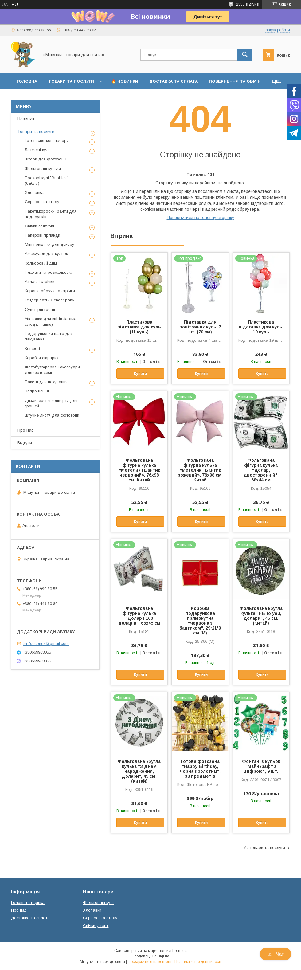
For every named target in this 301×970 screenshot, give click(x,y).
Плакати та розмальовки (49, 272)
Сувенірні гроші (40, 309)
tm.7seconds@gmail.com (46, 643)
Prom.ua (179, 950)
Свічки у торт (95, 925)
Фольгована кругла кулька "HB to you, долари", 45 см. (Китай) (261, 616)
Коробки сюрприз (41, 357)
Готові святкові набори (47, 140)
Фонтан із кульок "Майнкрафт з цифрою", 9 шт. (261, 766)
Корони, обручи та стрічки (50, 291)
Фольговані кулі (98, 902)
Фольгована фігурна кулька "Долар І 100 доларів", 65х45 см (139, 616)
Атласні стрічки (39, 281)
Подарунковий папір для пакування (49, 336)
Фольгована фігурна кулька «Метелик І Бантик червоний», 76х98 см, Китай (139, 470)
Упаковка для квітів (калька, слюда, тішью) (52, 321)
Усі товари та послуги (264, 847)
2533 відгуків (247, 4)
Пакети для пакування (46, 381)
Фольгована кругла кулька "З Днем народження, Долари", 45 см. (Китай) (139, 771)
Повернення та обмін (235, 81)
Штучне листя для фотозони (52, 415)
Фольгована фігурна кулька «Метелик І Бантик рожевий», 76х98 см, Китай (200, 470)
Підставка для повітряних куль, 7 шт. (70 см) (200, 327)
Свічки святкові (39, 226)
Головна (27, 81)
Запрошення (37, 391)
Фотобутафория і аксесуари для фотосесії (52, 370)
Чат (275, 954)
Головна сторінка (28, 902)
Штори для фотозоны (45, 159)
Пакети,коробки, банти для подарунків (50, 214)
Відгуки (24, 442)
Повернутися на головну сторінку (200, 217)
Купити (140, 373)
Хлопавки (92, 910)
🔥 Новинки (124, 81)
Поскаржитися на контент (150, 962)
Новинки (25, 118)
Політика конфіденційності (197, 962)
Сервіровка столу (42, 201)
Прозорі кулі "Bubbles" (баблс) (46, 180)
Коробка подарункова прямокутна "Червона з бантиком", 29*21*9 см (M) (200, 620)
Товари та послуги (71, 81)
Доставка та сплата (173, 81)
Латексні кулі (37, 149)
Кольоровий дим (41, 263)
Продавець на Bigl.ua (150, 956)
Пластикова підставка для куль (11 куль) (139, 327)
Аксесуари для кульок (46, 253)
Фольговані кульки (43, 168)
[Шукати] (244, 55)
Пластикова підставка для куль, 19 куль (261, 327)
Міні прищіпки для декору (49, 244)
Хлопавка (34, 192)
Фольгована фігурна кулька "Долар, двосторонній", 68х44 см (261, 470)
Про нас (25, 430)
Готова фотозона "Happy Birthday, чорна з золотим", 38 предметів (200, 769)
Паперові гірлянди (42, 235)
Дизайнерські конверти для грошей (51, 403)
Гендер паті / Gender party (49, 300)
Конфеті (32, 348)
